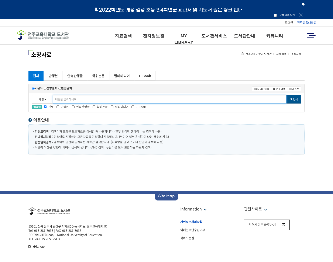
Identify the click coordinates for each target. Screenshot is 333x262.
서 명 (43, 99)
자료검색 (123, 36)
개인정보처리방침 (191, 222)
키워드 (39, 88)
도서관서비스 (214, 36)
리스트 (294, 89)
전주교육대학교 (306, 22)
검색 (294, 99)
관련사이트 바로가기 (266, 224)
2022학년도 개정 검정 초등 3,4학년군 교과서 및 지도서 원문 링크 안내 (169, 9)
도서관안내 (244, 36)
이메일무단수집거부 (192, 230)
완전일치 (66, 88)
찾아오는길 (187, 238)
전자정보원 (153, 36)
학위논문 (98, 75)
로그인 (289, 22)
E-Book (145, 75)
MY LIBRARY (184, 39)
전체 (36, 75)
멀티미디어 (122, 75)
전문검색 (279, 89)
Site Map (166, 196)
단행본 (53, 75)
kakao (39, 246)
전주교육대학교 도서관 (259, 54)
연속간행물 (75, 75)
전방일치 (52, 88)
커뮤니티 (274, 36)
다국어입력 (261, 89)
